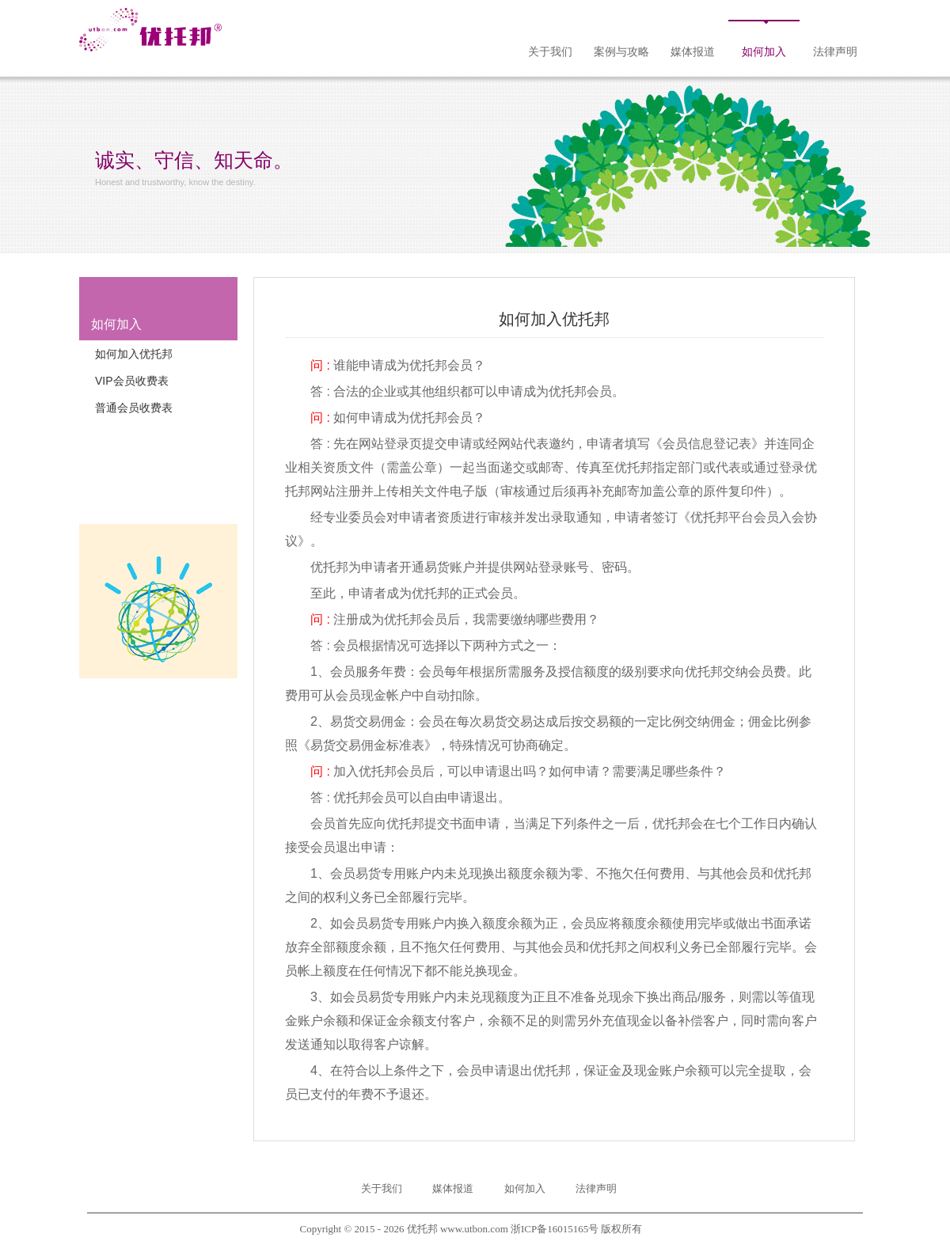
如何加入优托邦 (134, 353)
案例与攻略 (621, 52)
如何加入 (764, 52)
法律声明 (835, 52)
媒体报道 (693, 52)
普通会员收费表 (134, 407)
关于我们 (550, 52)
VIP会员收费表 (132, 380)
